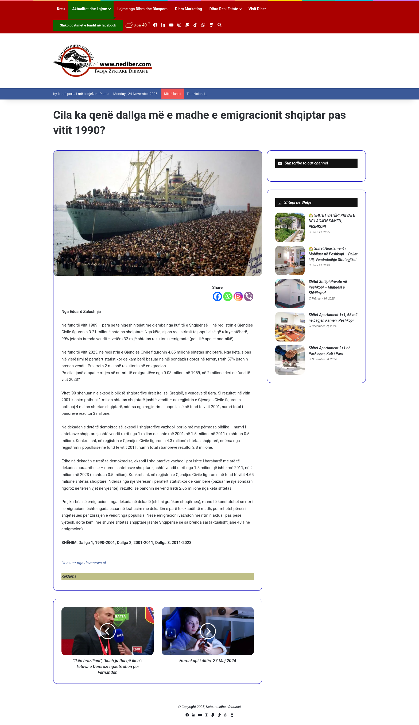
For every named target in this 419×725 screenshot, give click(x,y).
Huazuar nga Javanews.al (83, 563)
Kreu (61, 9)
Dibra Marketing (188, 9)
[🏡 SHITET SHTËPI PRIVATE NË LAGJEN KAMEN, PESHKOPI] (290, 227)
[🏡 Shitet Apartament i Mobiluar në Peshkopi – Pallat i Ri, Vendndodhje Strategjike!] (290, 260)
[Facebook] (217, 296)
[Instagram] (238, 296)
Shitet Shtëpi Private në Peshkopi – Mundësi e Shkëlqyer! (328, 287)
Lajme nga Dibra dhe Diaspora (142, 9)
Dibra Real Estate (224, 9)
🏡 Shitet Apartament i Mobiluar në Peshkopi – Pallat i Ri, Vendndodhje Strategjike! (333, 254)
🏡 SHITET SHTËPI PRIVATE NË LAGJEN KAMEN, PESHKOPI (332, 221)
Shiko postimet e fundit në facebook (88, 25)
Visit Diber (257, 9)
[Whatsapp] (227, 296)
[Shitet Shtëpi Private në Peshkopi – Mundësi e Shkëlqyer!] (290, 293)
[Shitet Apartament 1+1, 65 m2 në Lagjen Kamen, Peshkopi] (290, 327)
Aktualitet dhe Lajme (89, 9)
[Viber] (248, 296)
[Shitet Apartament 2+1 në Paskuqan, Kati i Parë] (290, 360)
